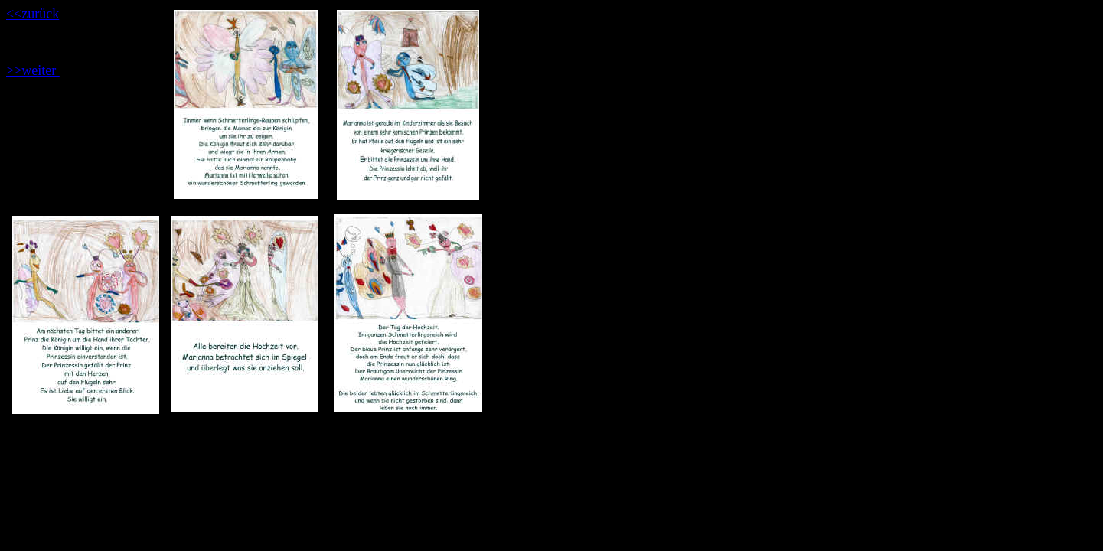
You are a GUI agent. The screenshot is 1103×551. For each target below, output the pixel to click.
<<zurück (32, 13)
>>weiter (33, 70)
